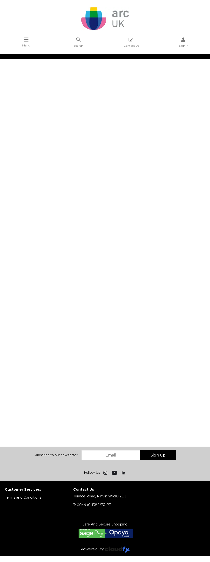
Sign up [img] (158, 455)
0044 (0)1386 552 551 (92, 505)
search (78, 42)
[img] (105, 472)
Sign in (183, 42)
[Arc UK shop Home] (105, 30)
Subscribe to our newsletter (56, 455)
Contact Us (131, 42)
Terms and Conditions (23, 497)
